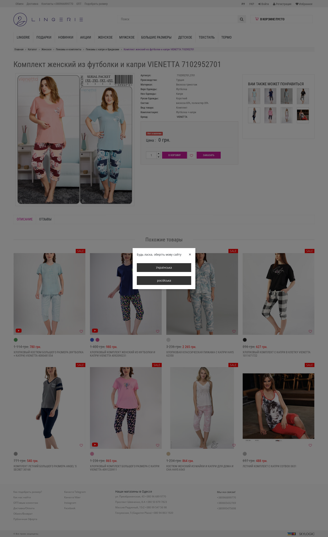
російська (164, 280)
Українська (164, 267)
